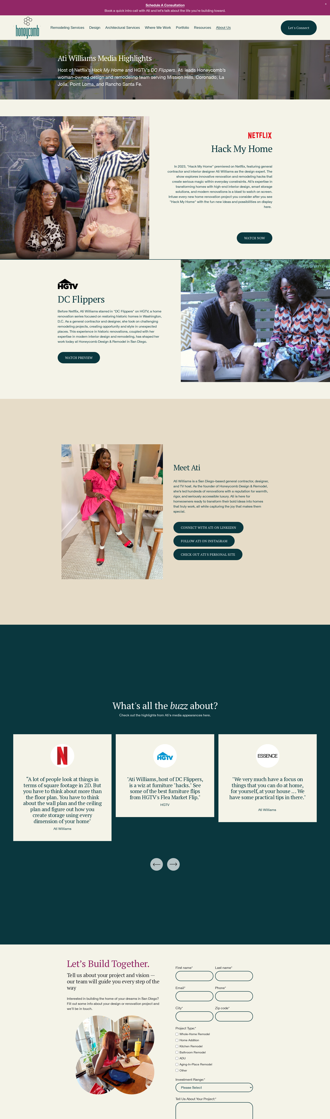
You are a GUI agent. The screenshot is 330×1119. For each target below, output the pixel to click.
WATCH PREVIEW (79, 357)
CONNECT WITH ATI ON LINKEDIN (208, 527)
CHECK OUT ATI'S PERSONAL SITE (208, 554)
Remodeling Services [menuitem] (67, 28)
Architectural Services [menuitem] (122, 28)
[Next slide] (173, 864)
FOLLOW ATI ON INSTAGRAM (204, 541)
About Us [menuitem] (223, 28)
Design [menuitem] (94, 28)
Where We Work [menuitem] (158, 28)
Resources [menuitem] (202, 28)
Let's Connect (298, 27)
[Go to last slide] (156, 864)
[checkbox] (214, 1052)
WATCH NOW (254, 238)
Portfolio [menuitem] (182, 28)
